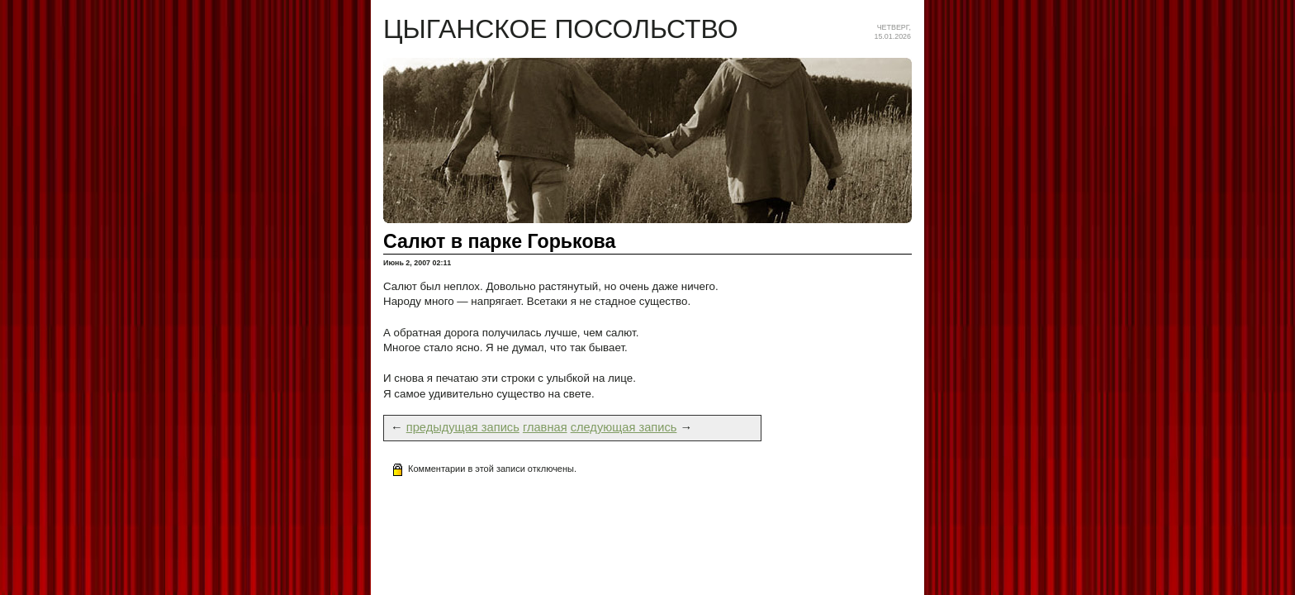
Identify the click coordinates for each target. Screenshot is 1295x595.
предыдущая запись (462, 427)
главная (545, 427)
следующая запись (624, 427)
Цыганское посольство (560, 29)
